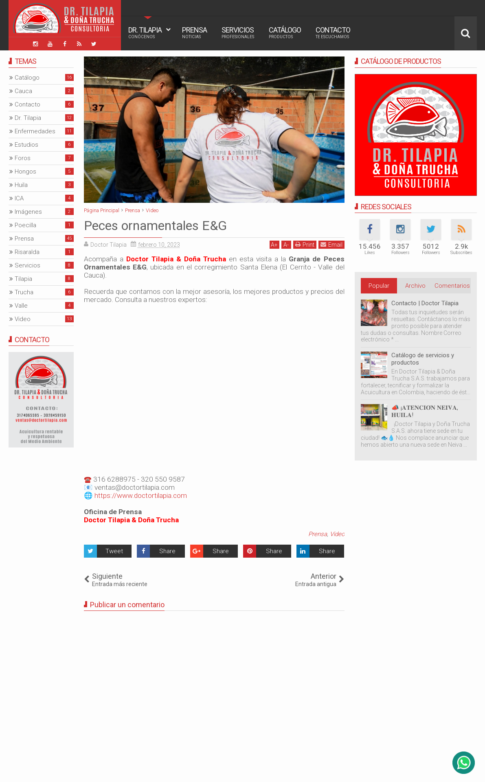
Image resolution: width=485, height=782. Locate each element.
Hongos (25, 171)
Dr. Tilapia (145, 32)
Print (304, 244)
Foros (23, 158)
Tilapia (23, 278)
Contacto (333, 32)
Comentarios (452, 285)
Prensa (194, 32)
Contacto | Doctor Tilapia (425, 303)
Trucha (24, 292)
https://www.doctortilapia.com (140, 495)
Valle (21, 305)
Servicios (238, 32)
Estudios (26, 144)
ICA (19, 198)
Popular (379, 285)
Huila (21, 185)
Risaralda (27, 252)
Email (331, 244)
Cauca (23, 91)
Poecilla (25, 225)
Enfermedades (35, 131)
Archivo (415, 285)
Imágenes (28, 211)
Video (337, 534)
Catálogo (285, 32)
